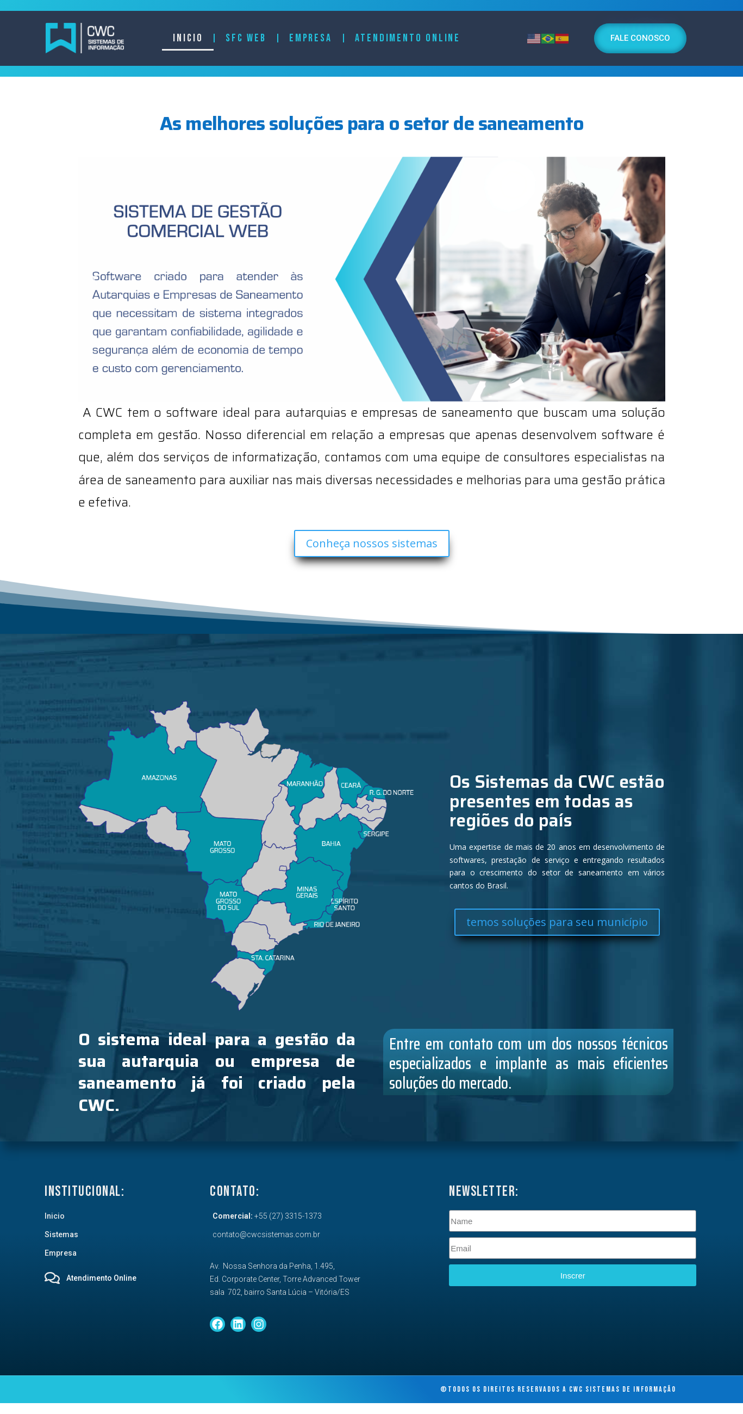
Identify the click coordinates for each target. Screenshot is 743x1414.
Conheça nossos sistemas (372, 543)
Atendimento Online (407, 38)
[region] (371, 279)
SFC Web (246, 38)
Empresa (310, 38)
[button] (371, 279)
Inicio (188, 38)
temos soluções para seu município (557, 922)
